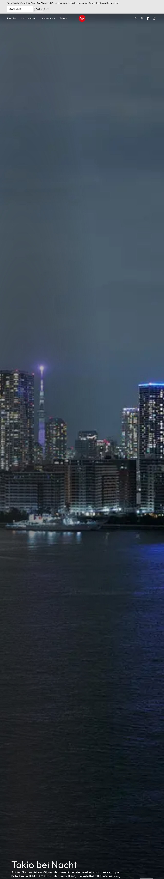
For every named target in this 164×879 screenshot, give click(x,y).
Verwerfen (47, 9)
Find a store (148, 18)
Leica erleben (28, 18)
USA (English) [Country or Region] (15, 9)
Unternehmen (48, 18)
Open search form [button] (135, 18)
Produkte (11, 18)
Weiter (39, 9)
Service (63, 18)
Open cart (154, 18)
